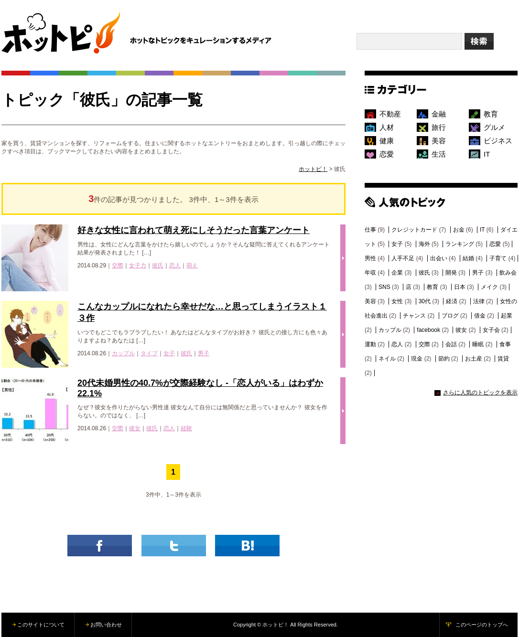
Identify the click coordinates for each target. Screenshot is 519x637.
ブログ (450, 315)
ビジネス (498, 141)
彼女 (135, 428)
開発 (451, 272)
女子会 (491, 330)
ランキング (459, 244)
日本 (459, 287)
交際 (117, 265)
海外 (424, 244)
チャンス (414, 315)
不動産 (390, 114)
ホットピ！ (313, 169)
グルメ (494, 127)
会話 (451, 344)
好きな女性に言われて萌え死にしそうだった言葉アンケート (193, 230)
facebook (428, 330)
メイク (489, 287)
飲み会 (508, 272)
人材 (386, 127)
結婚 (468, 258)
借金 (480, 315)
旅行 (439, 127)
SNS (384, 287)
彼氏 (157, 265)
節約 (444, 358)
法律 (479, 301)
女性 (397, 301)
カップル (123, 353)
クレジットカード (414, 229)
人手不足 (402, 258)
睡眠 (478, 344)
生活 (439, 154)
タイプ (149, 353)
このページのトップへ (481, 624)
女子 (169, 353)
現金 (416, 358)
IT (487, 154)
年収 (370, 272)
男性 (370, 258)
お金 (459, 229)
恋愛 (386, 154)
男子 (203, 353)
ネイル (387, 358)
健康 (386, 141)
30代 (425, 301)
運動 (370, 344)
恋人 (175, 265)
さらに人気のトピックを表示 (480, 392)
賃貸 (503, 358)
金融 (439, 114)
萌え (192, 265)
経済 (451, 301)
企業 (397, 272)
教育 (491, 114)
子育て (498, 258)
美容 (439, 141)
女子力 (137, 265)
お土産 (473, 358)
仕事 (370, 229)
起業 (506, 315)
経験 (186, 428)
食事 (505, 344)
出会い (438, 258)
